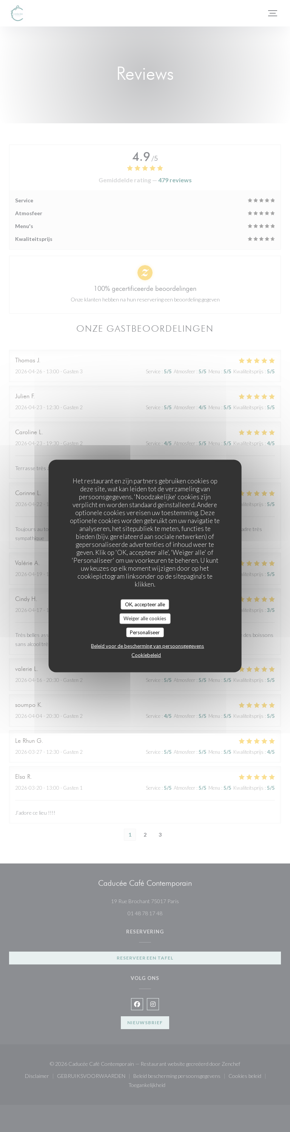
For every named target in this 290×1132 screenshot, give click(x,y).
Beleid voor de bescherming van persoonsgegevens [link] (147, 646)
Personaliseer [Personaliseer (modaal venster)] (145, 632)
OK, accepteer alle (145, 604)
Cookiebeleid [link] (146, 655)
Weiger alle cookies (144, 618)
